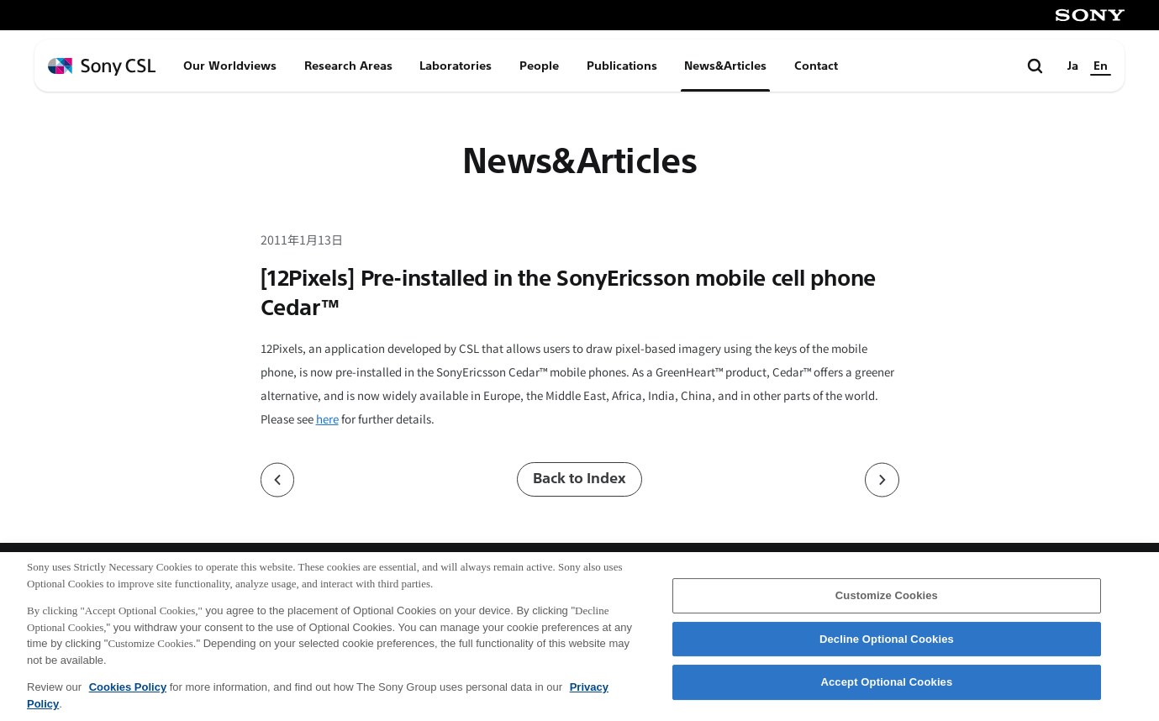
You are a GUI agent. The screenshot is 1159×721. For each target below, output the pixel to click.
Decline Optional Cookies (886, 651)
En (1100, 65)
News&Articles (725, 65)
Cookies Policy (127, 699)
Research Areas (348, 65)
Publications (622, 65)
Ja (1072, 65)
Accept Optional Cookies (886, 695)
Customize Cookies (886, 608)
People (539, 65)
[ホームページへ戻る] (101, 67)
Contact (816, 65)
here (327, 419)
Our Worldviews (230, 65)
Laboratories (455, 65)
